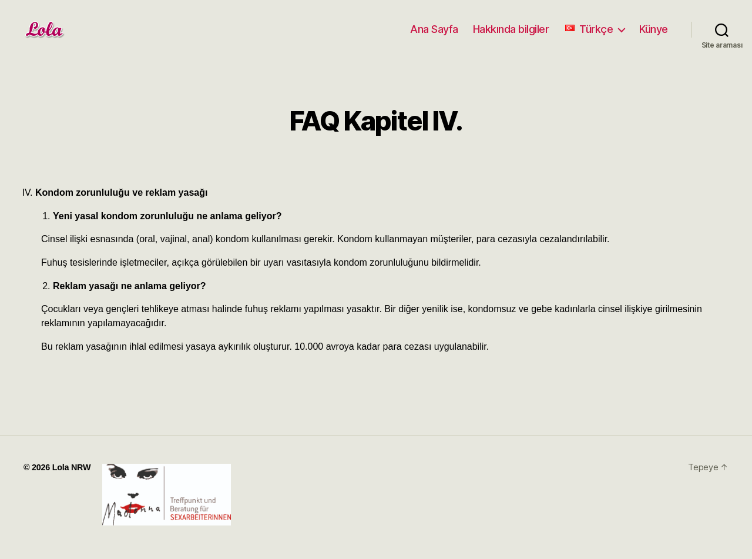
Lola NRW (71, 467)
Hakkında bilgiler (511, 29)
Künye (653, 29)
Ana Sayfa (434, 29)
